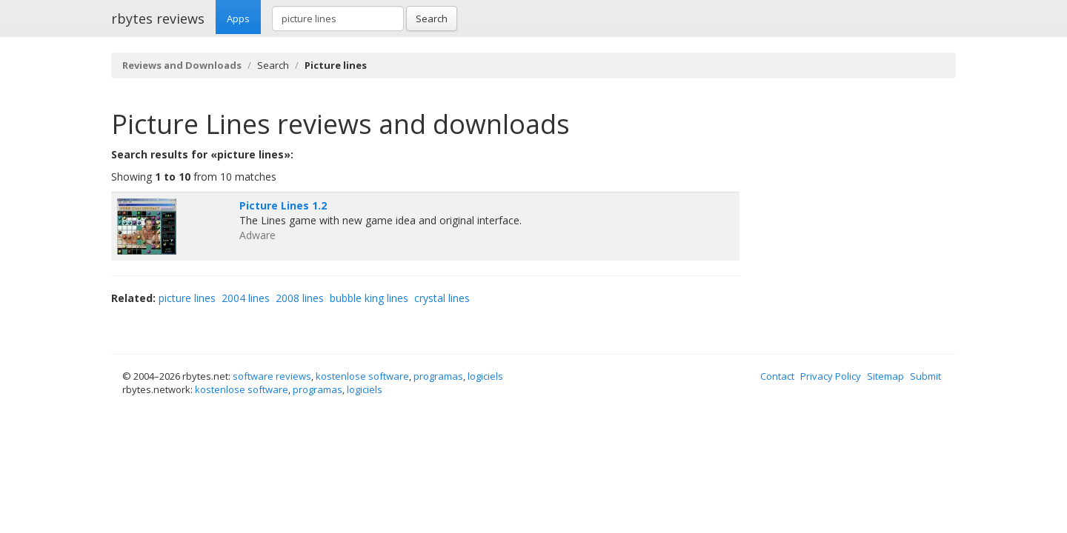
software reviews (272, 376)
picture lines (187, 298)
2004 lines (246, 298)
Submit (925, 376)
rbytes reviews (158, 18)
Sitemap (885, 376)
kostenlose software (362, 376)
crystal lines (442, 298)
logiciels (485, 376)
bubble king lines (369, 298)
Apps (238, 18)
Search (432, 18)
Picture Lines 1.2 (283, 205)
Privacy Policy (830, 376)
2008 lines (300, 298)
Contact (777, 376)
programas (438, 376)
